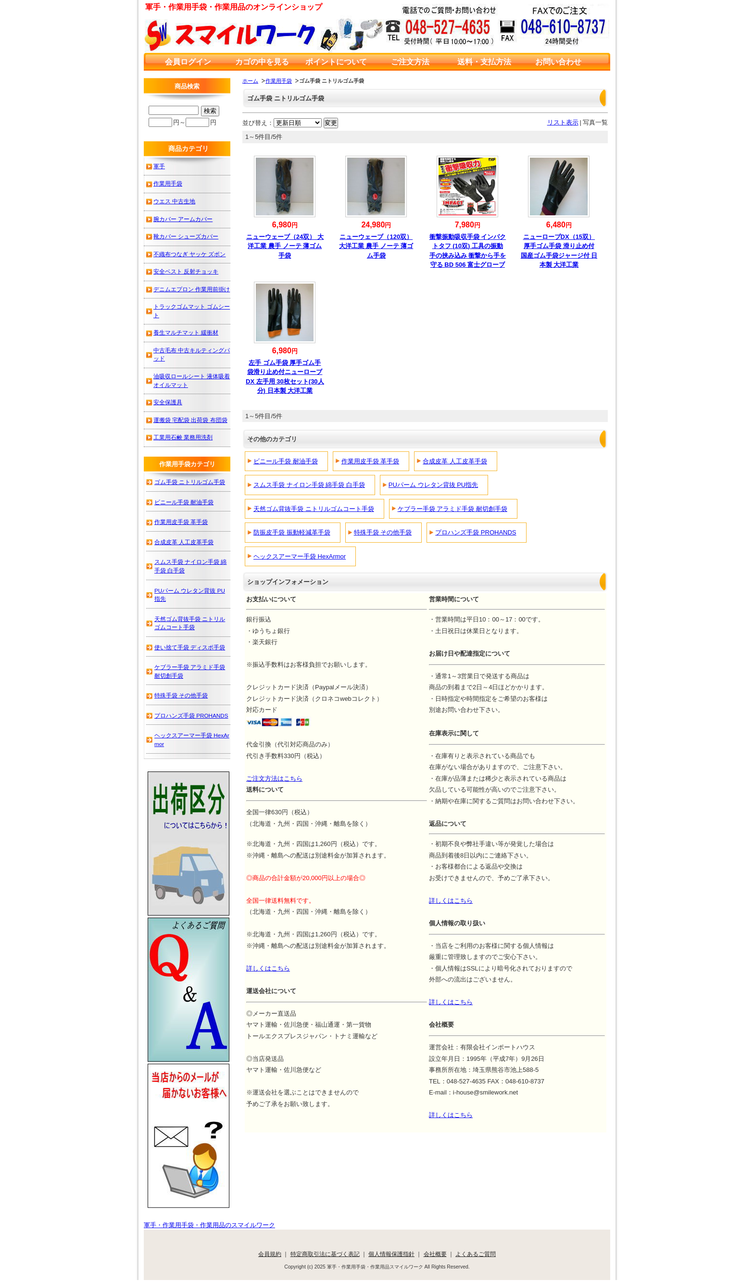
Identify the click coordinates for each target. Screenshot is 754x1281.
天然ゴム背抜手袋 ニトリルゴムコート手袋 (313, 508)
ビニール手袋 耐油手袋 (285, 461)
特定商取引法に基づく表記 (325, 1254)
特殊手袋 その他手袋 (383, 532)
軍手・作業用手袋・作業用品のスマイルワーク (209, 1225)
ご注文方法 (410, 62)
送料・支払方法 (484, 62)
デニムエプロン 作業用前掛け (191, 289)
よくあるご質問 (475, 1254)
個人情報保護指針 (391, 1254)
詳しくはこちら (451, 900)
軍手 (159, 166)
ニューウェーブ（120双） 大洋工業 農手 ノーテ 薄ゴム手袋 (376, 246)
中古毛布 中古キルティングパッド (191, 354)
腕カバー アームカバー (183, 219)
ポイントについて (336, 62)
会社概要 (435, 1254)
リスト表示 (562, 122)
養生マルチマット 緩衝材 (185, 332)
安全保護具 (167, 402)
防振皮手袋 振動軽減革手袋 (291, 532)
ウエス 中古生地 (174, 201)
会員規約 (269, 1254)
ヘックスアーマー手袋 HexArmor (299, 556)
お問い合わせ (558, 62)
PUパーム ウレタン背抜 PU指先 (433, 484)
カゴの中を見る (262, 62)
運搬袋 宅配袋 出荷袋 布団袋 (190, 420)
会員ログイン (188, 62)
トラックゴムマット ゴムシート (191, 310)
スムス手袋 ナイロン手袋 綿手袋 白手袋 (309, 484)
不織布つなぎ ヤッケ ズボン (189, 254)
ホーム (250, 81)
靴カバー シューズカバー (185, 236)
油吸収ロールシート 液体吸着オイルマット (191, 380)
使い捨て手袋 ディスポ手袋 (189, 647)
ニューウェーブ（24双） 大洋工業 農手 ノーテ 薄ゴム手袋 (285, 246)
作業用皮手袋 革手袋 (370, 461)
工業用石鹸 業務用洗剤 (183, 437)
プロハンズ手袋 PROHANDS (475, 532)
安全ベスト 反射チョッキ (185, 271)
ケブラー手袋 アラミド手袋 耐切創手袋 (452, 508)
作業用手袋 (278, 81)
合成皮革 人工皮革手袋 (455, 461)
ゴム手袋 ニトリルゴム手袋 (189, 482)
